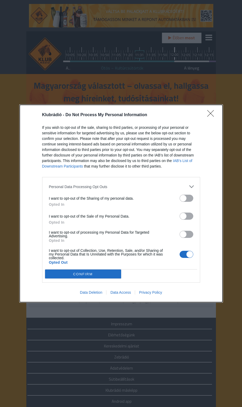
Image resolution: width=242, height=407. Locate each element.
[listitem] (121, 186)
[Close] (212, 115)
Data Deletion (91, 292)
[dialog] (121, 203)
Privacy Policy (150, 292)
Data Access (120, 292)
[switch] (186, 198)
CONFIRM (83, 274)
